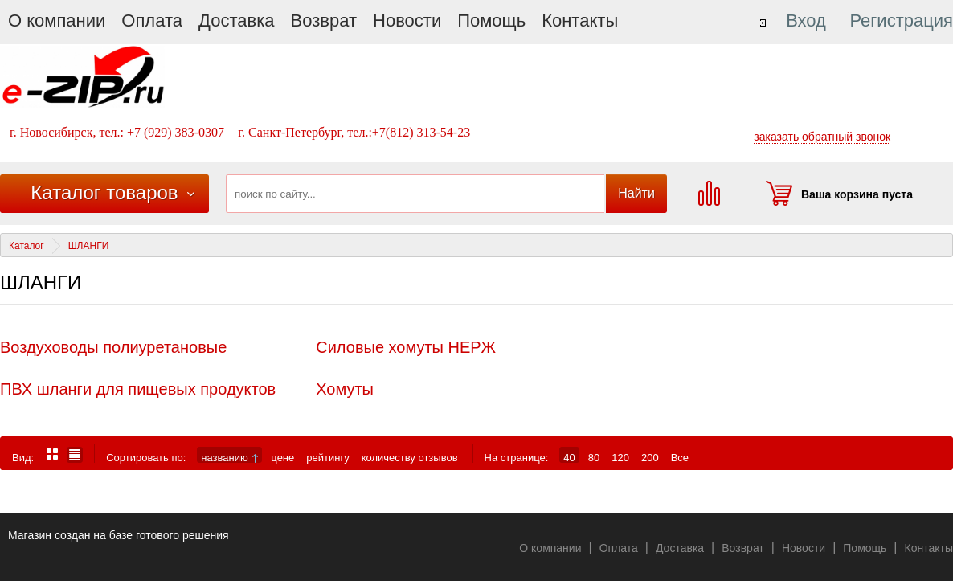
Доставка (236, 20)
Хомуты (345, 389)
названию (229, 457)
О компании (56, 20)
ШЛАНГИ (88, 246)
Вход (806, 20)
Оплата (151, 20)
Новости (407, 20)
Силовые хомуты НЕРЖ (406, 347)
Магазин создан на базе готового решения (118, 535)
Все (680, 457)
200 (650, 457)
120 (620, 457)
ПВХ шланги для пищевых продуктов (138, 389)
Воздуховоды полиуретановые (113, 347)
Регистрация (901, 20)
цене (282, 457)
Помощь (491, 20)
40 (569, 457)
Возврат (324, 20)
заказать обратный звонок (822, 136)
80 (593, 457)
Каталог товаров (104, 192)
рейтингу (327, 457)
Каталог (26, 246)
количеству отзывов (410, 457)
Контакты (580, 20)
